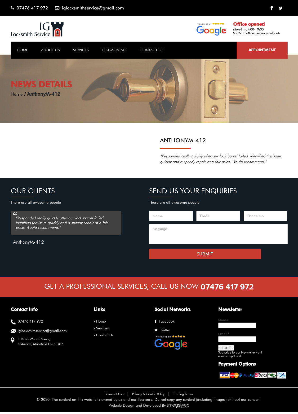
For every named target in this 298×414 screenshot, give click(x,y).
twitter (162, 332)
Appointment (262, 50)
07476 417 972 (31, 8)
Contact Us (151, 50)
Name (237, 325)
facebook (164, 323)
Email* (237, 339)
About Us (50, 50)
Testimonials (114, 50)
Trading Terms (187, 396)
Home (22, 50)
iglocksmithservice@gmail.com (95, 8)
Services (81, 50)
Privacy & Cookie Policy (148, 396)
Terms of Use (110, 396)
